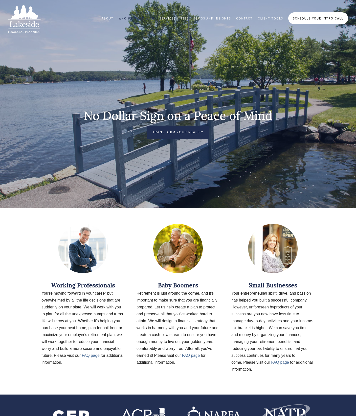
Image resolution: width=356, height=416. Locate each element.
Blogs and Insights (212, 18)
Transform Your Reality (178, 132)
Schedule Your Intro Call (318, 18)
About (107, 18)
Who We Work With (137, 18)
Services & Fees (174, 18)
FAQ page (91, 355)
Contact (244, 18)
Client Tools (270, 18)
